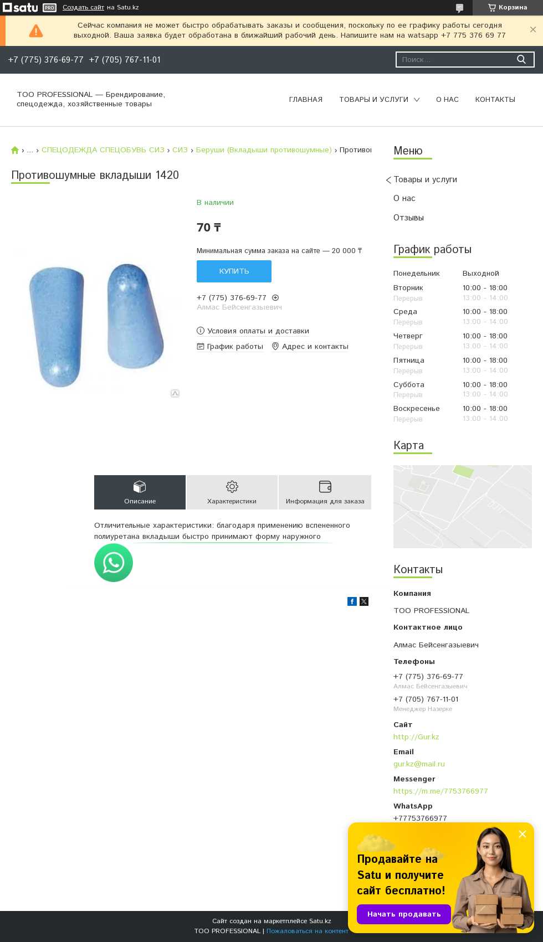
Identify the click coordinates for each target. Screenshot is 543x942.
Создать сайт (83, 8)
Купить (234, 271)
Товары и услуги (373, 100)
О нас (447, 100)
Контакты (495, 100)
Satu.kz (320, 921)
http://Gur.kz (416, 737)
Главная (305, 100)
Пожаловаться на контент (308, 931)
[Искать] (521, 59)
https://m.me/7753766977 (440, 791)
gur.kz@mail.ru (419, 764)
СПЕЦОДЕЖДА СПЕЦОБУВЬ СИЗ (103, 150)
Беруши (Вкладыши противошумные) (264, 150)
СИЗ (180, 150)
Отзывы (408, 218)
